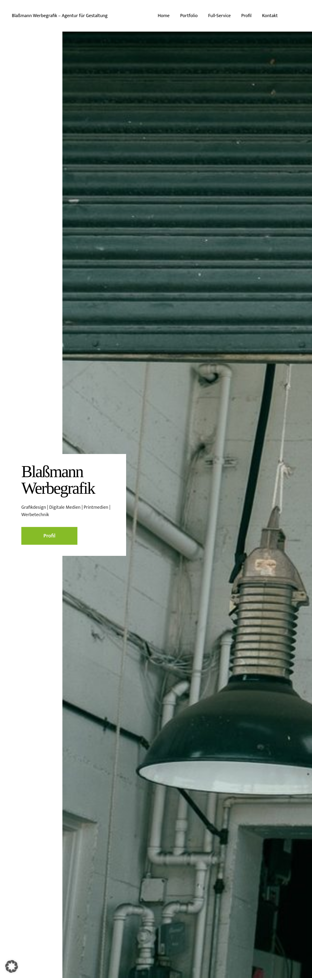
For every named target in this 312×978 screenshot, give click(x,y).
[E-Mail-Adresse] (298, 16)
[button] (11, 966)
